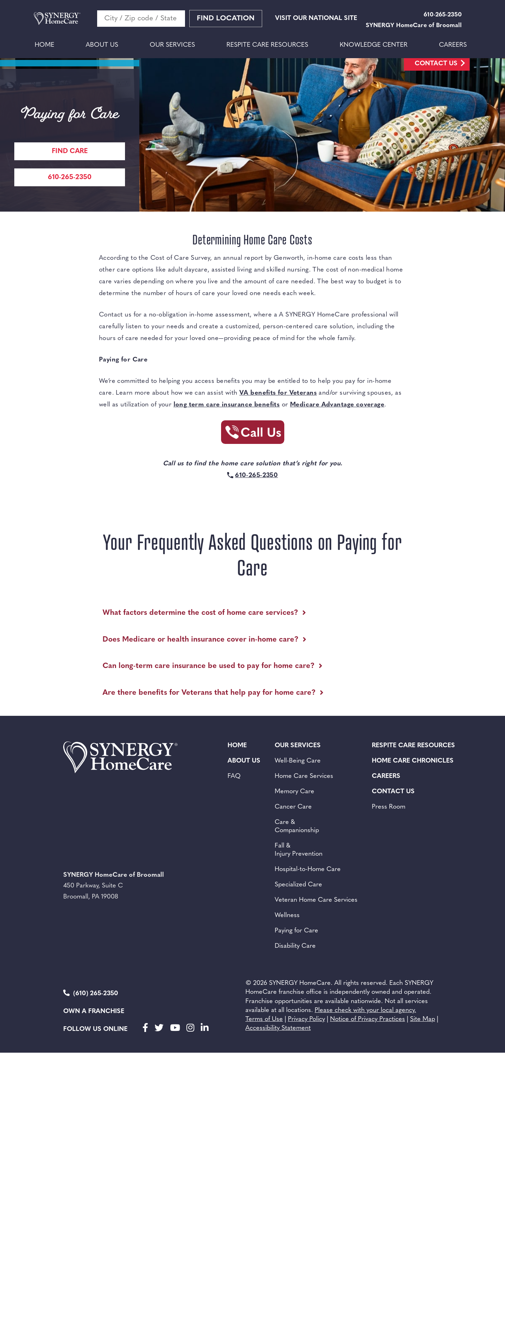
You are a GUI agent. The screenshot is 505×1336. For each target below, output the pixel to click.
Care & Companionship (297, 826)
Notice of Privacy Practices (367, 1019)
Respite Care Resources (267, 45)
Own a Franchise (93, 1011)
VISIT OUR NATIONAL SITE (316, 18)
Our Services (172, 45)
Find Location (226, 18)
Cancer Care (293, 807)
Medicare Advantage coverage (337, 404)
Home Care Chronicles (413, 761)
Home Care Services (304, 776)
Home (44, 45)
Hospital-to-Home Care (308, 869)
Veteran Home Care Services (316, 900)
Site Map (422, 1019)
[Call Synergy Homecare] (252, 434)
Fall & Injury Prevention (298, 849)
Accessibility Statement (278, 1028)
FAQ (234, 776)
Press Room (388, 807)
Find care (70, 151)
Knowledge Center (374, 45)
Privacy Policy (306, 1019)
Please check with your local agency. (365, 1010)
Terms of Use (264, 1019)
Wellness (287, 915)
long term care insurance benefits (227, 404)
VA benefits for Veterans (278, 393)
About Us (102, 45)
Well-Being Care (298, 761)
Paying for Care (296, 930)
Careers (453, 45)
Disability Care (295, 946)
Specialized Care (298, 884)
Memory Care (294, 791)
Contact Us (436, 63)
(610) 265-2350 (90, 993)
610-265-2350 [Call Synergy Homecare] (69, 177)
